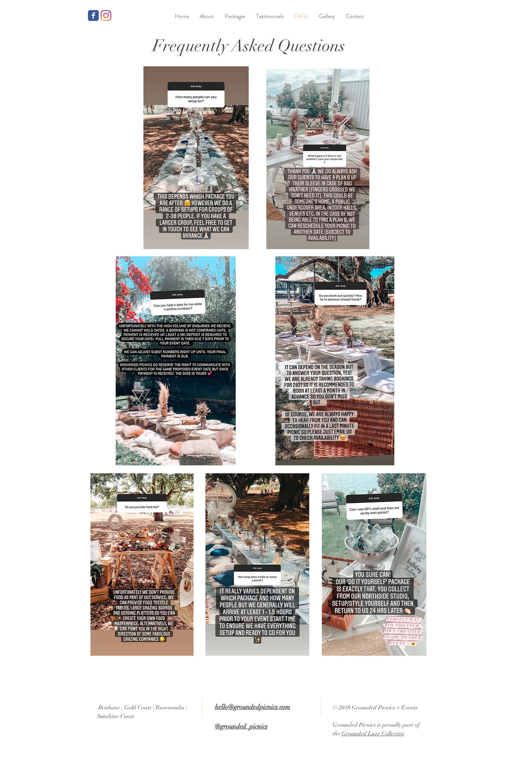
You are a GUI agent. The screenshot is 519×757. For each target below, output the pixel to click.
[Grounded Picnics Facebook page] (93, 15)
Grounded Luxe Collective (373, 733)
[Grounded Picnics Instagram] (106, 15)
